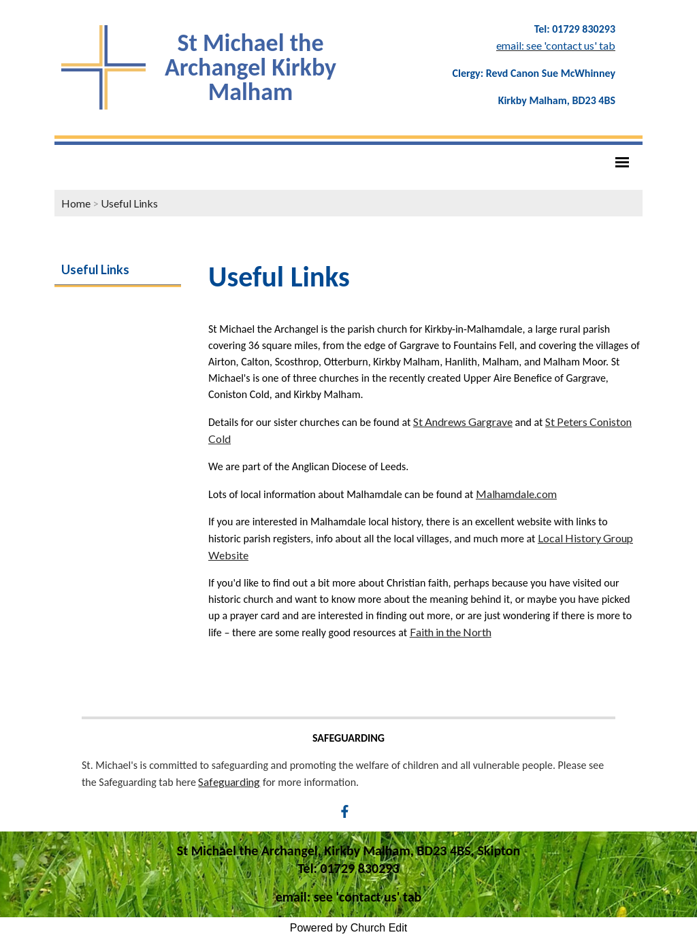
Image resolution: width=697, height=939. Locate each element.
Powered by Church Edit (349, 928)
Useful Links (129, 203)
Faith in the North (450, 631)
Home (76, 203)
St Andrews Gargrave (463, 421)
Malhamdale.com (516, 493)
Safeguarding (229, 781)
